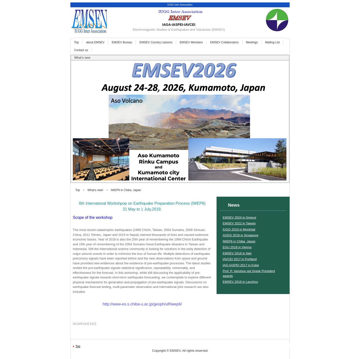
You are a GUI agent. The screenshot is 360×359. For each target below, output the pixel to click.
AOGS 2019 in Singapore (240, 235)
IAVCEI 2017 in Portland (240, 259)
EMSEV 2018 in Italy (237, 253)
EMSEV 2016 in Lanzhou (240, 282)
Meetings (252, 42)
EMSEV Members (191, 42)
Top (76, 42)
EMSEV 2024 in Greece (239, 217)
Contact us (81, 50)
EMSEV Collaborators (224, 42)
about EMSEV (95, 42)
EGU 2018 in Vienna (237, 247)
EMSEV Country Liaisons (156, 42)
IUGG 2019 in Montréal (239, 229)
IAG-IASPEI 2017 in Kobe (241, 265)
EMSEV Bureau (122, 42)
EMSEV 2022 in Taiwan (239, 223)
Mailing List (272, 42)
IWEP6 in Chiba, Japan (239, 241)
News (234, 205)
